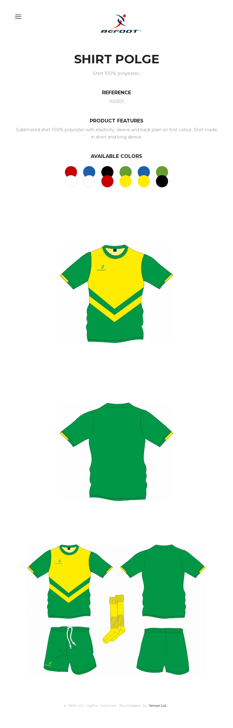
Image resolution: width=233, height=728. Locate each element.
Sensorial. (159, 705)
